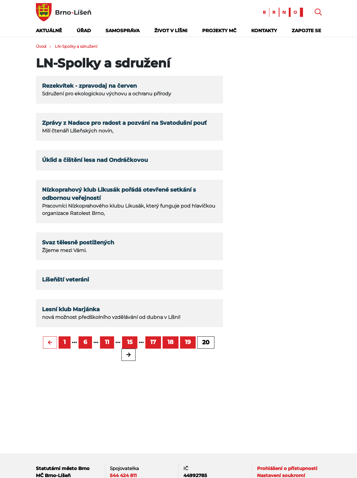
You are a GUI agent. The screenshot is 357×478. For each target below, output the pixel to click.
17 (153, 342)
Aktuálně (49, 30)
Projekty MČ (219, 30)
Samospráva (123, 30)
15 (129, 342)
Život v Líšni (170, 30)
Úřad (84, 30)
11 (107, 342)
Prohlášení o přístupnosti (287, 468)
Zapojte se (306, 30)
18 (170, 342)
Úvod (41, 46)
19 (188, 342)
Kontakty (264, 30)
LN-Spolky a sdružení (76, 46)
